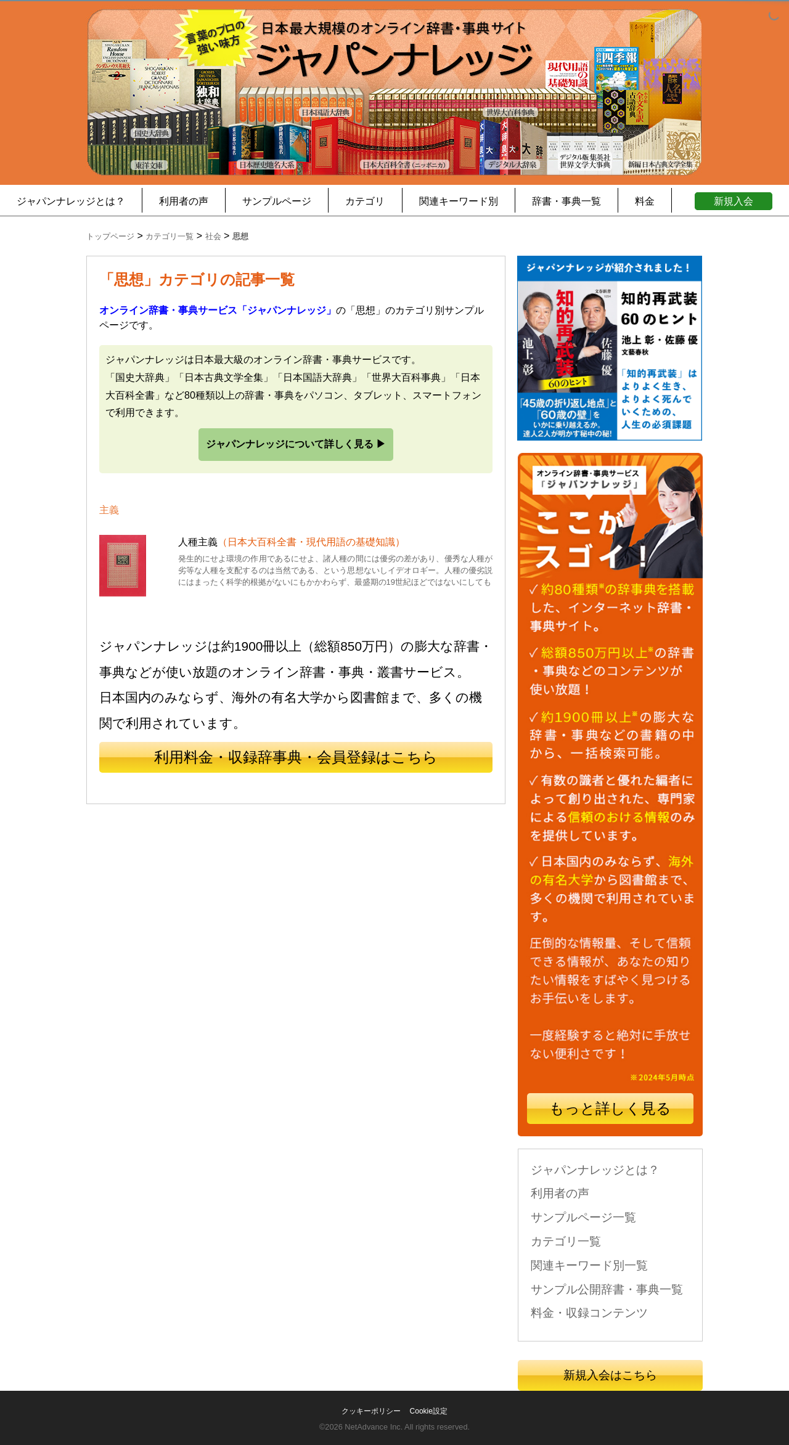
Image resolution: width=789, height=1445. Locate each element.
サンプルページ (276, 201)
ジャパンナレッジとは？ (71, 201)
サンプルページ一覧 (583, 1217)
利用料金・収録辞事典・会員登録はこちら (296, 757)
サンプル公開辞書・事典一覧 (607, 1289)
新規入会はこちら (610, 1375)
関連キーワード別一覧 (589, 1265)
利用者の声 (183, 201)
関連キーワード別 (458, 201)
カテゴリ (365, 201)
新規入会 (733, 201)
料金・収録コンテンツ (589, 1312)
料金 (645, 201)
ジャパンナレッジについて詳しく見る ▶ (296, 444)
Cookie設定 (429, 1411)
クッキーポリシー (371, 1411)
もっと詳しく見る (610, 1108)
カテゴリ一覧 (566, 1241)
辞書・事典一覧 (566, 201)
